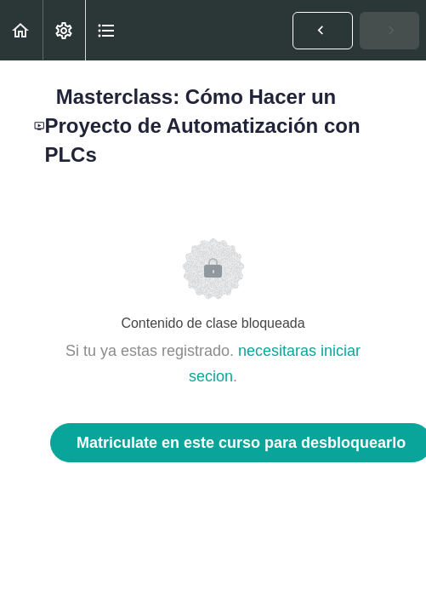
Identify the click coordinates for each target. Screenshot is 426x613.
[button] (21, 30)
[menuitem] (64, 30)
